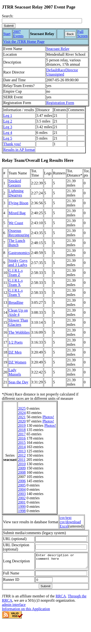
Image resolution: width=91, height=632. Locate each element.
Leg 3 (7, 127)
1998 (22, 511)
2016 (22, 438)
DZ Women (17, 362)
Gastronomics (19, 253)
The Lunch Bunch (17, 243)
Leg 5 (7, 138)
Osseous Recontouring (19, 233)
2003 (22, 494)
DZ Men (15, 352)
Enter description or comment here (58, 566)
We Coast (16, 223)
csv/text (66, 518)
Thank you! (12, 144)
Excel (64, 526)
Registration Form (60, 103)
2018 (22, 430)
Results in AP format (19, 150)
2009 (22, 468)
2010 (22, 464)
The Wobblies (19, 332)
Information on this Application (26, 616)
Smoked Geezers (15, 183)
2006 (22, 481)
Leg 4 (7, 133)
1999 (22, 507)
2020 (22, 421)
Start (6, 34)
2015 (22, 443)
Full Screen (82, 34)
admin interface (14, 612)
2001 (22, 502)
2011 (21, 460)
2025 (22, 408)
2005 (22, 485)
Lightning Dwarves (16, 193)
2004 (22, 489)
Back (70, 34)
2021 (22, 417)
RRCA (61, 603)
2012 (22, 455)
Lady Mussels (15, 372)
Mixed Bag (17, 213)
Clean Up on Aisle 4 (18, 312)
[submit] (8, 25)
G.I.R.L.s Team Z (16, 272)
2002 (22, 498)
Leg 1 (7, 116)
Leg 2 (7, 121)
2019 (22, 425)
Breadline (16, 302)
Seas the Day (19, 382)
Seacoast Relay (57, 49)
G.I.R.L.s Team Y (16, 292)
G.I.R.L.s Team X (16, 282)
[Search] (42, 20)
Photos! (48, 417)
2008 (22, 472)
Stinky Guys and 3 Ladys (18, 263)
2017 (22, 434)
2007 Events (18, 34)
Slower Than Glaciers (18, 322)
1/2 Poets (16, 342)
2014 (22, 447)
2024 (22, 413)
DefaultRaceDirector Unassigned (62, 72)
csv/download (70, 522)
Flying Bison (18, 203)
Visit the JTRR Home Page (23, 42)
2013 (22, 451)
